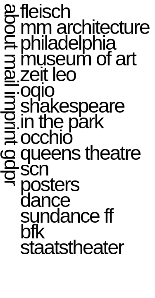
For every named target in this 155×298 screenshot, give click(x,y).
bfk (32, 231)
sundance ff (66, 215)
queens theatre (80, 153)
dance (45, 200)
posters (49, 184)
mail (11, 69)
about (11, 25)
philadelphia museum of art (78, 50)
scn (34, 168)
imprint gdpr (11, 138)
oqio (37, 90)
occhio (46, 137)
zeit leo (48, 74)
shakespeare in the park (72, 113)
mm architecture (85, 27)
